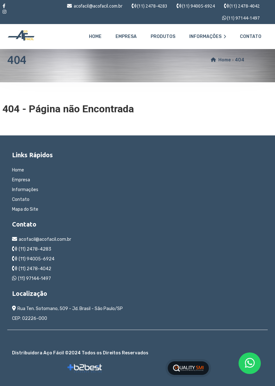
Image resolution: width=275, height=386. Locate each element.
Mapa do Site (25, 209)
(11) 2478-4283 (152, 6)
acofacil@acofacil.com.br (98, 6)
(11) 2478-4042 (244, 6)
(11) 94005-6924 (198, 6)
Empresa (126, 36)
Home (95, 36)
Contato (250, 36)
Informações (207, 36)
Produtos (163, 36)
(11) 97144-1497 (243, 18)
